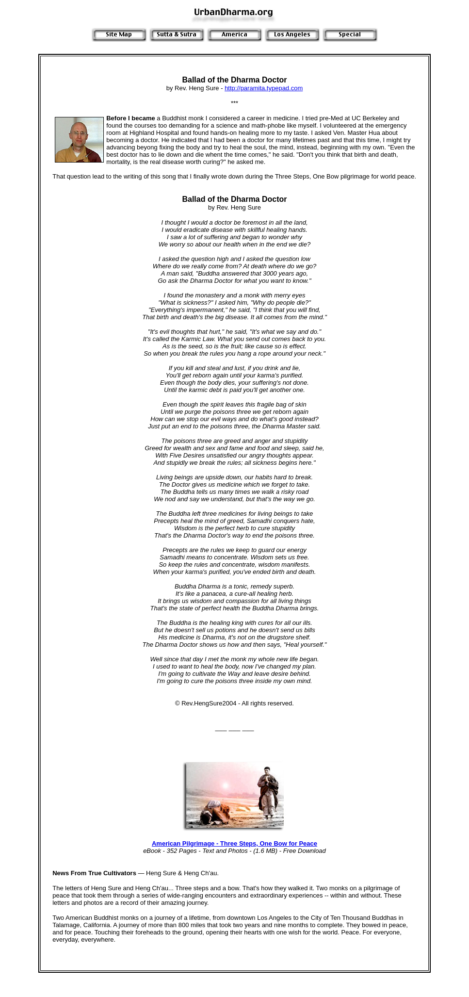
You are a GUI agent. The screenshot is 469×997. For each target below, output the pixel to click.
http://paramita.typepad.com (264, 88)
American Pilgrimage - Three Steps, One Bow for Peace (234, 843)
